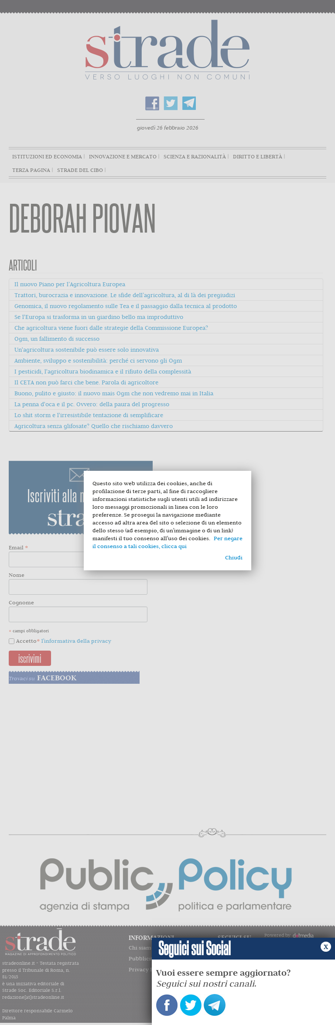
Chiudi (234, 557)
